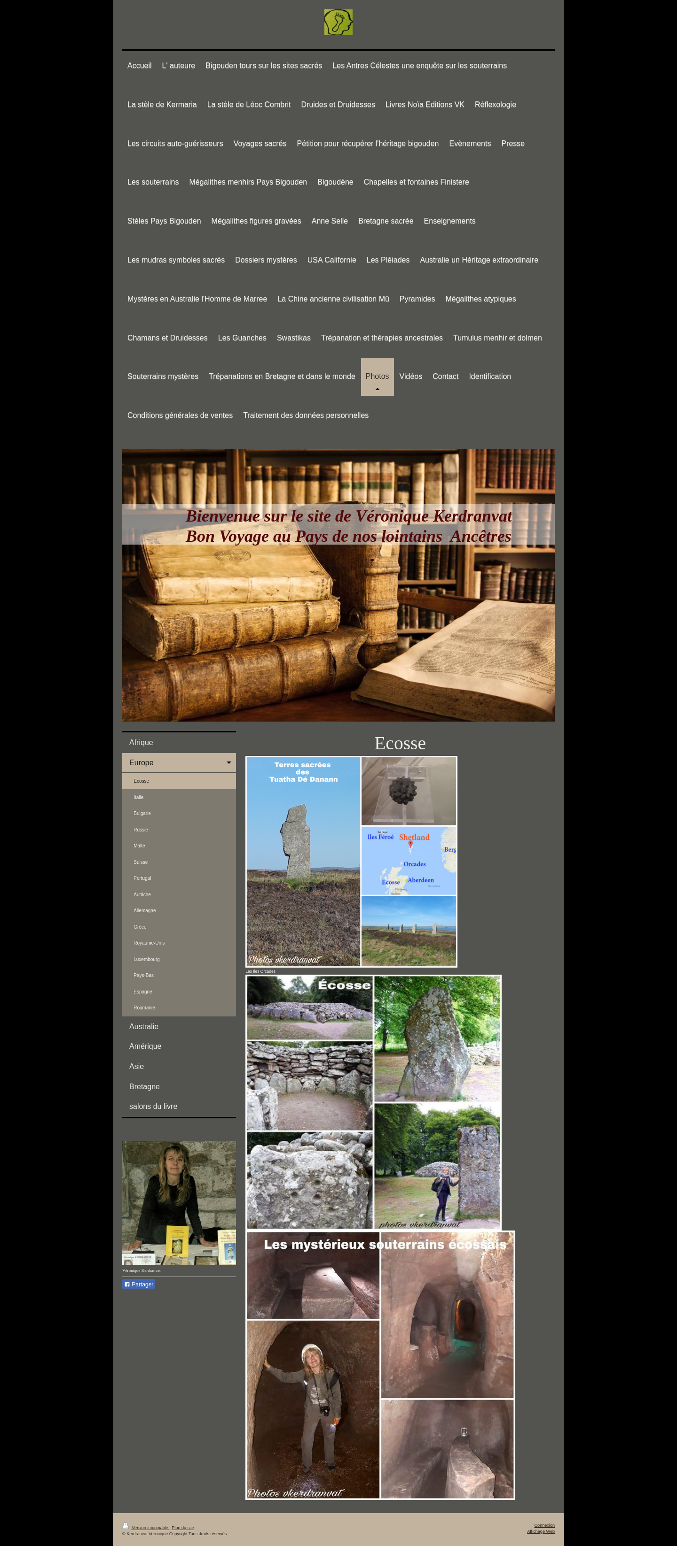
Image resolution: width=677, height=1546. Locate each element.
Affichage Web (541, 1531)
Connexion (545, 1525)
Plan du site (183, 1527)
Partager (138, 1284)
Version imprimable (145, 1527)
